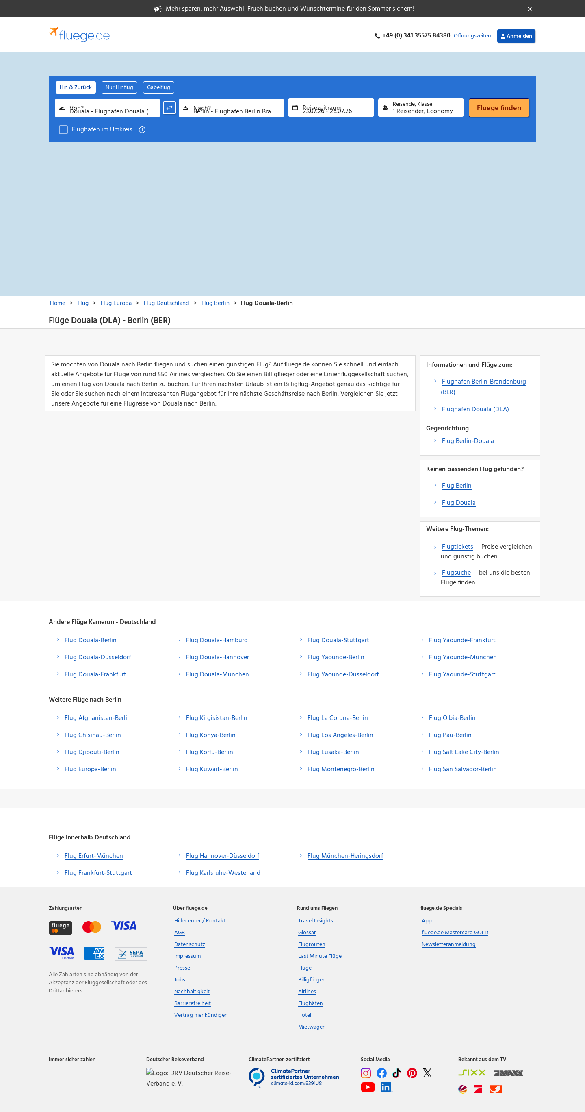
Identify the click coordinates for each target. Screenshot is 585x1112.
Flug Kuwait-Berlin (212, 767)
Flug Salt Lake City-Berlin (464, 750)
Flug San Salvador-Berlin (463, 767)
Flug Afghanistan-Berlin (98, 716)
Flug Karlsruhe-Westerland (223, 871)
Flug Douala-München (217, 672)
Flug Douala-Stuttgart (338, 638)
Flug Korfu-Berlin (209, 750)
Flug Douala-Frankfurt (95, 672)
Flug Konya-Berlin (211, 733)
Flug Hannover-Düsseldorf (222, 854)
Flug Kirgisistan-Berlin (216, 716)
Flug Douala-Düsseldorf (98, 655)
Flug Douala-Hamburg (217, 638)
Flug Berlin (457, 484)
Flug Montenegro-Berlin (341, 767)
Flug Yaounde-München (463, 655)
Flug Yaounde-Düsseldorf (343, 672)
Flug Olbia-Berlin (452, 716)
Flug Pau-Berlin (450, 733)
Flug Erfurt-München (94, 854)
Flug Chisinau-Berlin (93, 733)
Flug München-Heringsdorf (345, 854)
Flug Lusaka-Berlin (333, 750)
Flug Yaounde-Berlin (336, 655)
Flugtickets (457, 545)
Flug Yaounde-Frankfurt (462, 638)
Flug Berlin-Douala (468, 439)
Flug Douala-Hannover (217, 655)
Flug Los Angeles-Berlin (340, 733)
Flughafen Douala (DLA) (475, 407)
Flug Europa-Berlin (90, 767)
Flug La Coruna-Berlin (338, 716)
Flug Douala (459, 501)
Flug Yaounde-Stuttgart (462, 672)
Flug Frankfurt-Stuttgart (98, 871)
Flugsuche (456, 571)
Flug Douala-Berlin (91, 638)
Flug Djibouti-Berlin (92, 750)
